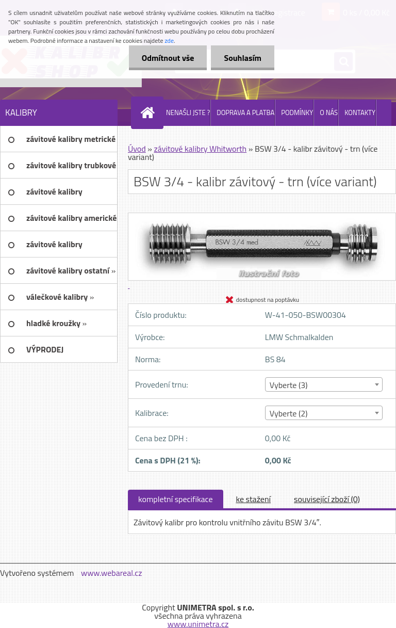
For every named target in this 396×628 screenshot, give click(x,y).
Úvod (137, 148)
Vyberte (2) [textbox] (289, 413)
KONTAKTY (359, 112)
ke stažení (253, 499)
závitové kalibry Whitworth (200, 148)
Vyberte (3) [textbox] (289, 385)
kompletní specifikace (175, 499)
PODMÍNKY (297, 112)
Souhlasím (242, 58)
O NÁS (329, 112)
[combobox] (324, 384)
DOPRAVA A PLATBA (245, 112)
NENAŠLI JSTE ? (188, 112)
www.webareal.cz (111, 573)
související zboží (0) (327, 499)
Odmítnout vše (168, 58)
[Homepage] (149, 112)
